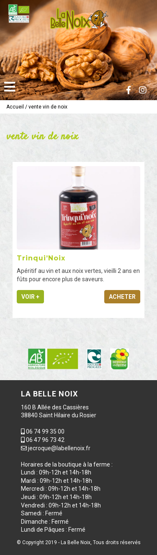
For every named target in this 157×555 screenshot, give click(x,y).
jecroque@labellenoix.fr (59, 448)
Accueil (15, 107)
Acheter (122, 296)
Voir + (30, 296)
